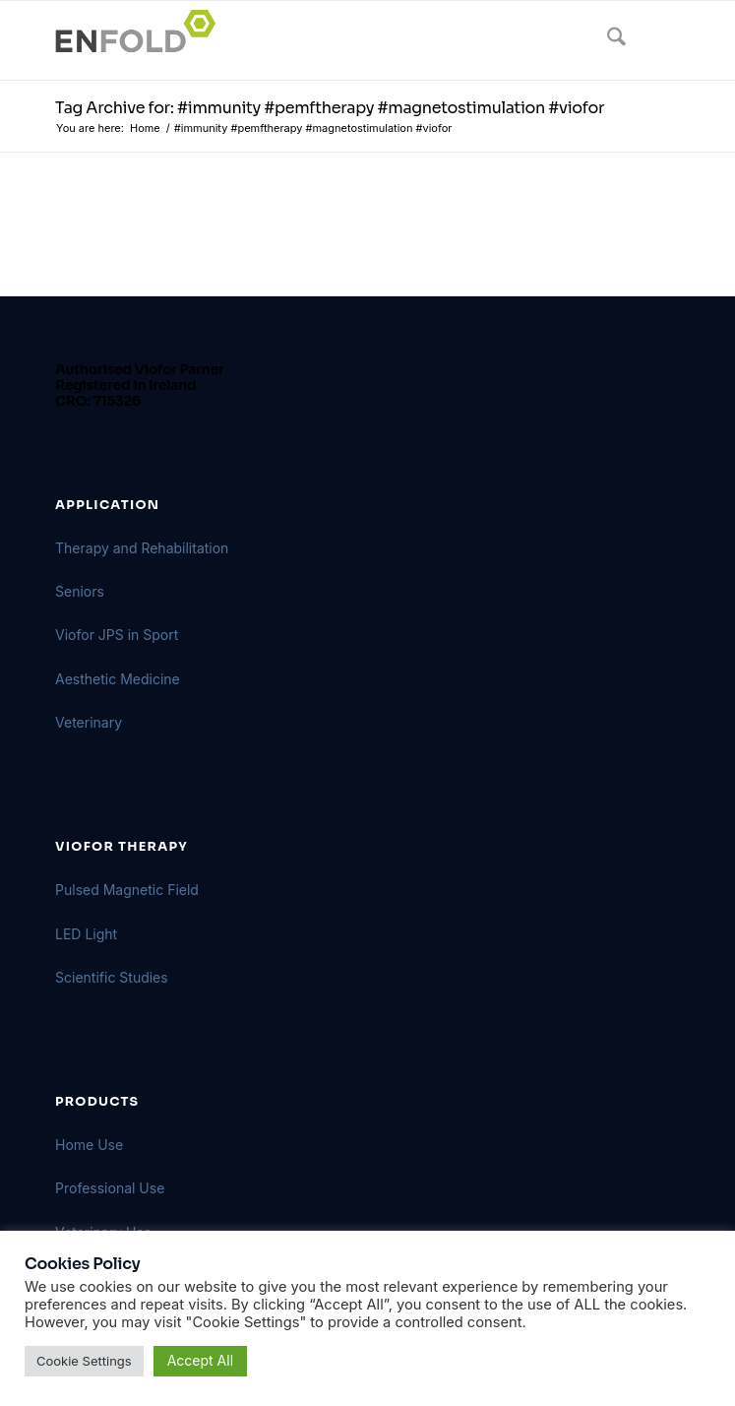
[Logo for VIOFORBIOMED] (305, 40)
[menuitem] (606, 40)
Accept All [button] (200, 1360)
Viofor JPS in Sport (116, 634)
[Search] (606, 40)
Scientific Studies (111, 977)
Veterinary (88, 722)
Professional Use (109, 1188)
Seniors (79, 591)
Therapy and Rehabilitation (141, 548)
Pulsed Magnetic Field (127, 889)
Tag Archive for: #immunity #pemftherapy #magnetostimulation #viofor (329, 107)
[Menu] (653, 40)
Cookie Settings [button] (84, 1361)
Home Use (89, 1144)
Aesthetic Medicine (117, 679)
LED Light (86, 934)
